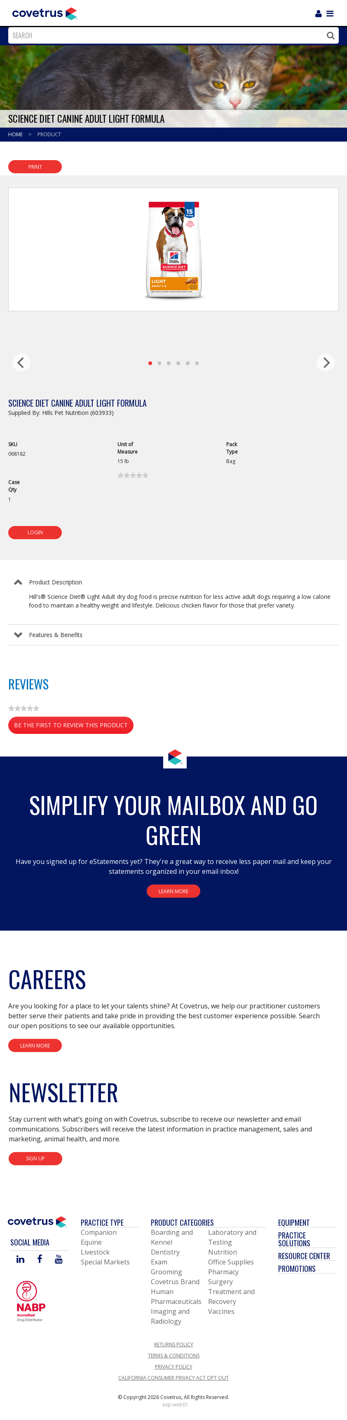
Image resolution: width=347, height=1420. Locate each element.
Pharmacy (223, 1271)
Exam (159, 1261)
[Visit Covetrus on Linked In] (20, 1259)
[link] (132, 475)
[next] (326, 363)
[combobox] (171, 35)
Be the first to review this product (74, 726)
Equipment (294, 1222)
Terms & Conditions (173, 1355)
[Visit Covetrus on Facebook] (39, 1259)
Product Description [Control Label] (55, 582)
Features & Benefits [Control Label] (55, 635)
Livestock (95, 1252)
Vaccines (221, 1311)
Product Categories (182, 1222)
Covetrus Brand (175, 1281)
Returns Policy (173, 1344)
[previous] (21, 363)
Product (49, 134)
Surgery (220, 1281)
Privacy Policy (173, 1366)
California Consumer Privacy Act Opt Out (173, 1377)
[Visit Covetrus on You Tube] (59, 1259)
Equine (91, 1242)
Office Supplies (231, 1261)
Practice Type (102, 1222)
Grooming (166, 1271)
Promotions (297, 1268)
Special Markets (105, 1261)
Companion (99, 1232)
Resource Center (304, 1255)
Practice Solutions (294, 1239)
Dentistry (165, 1252)
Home (16, 134)
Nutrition (222, 1252)
